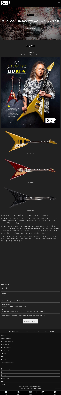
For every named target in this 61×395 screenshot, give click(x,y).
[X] (27, 46)
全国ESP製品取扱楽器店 (9, 315)
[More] (34, 46)
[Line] (32, 46)
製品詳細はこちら (29, 321)
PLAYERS (4, 353)
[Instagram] (29, 46)
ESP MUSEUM (5, 366)
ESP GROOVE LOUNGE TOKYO (9, 363)
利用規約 (4, 384)
